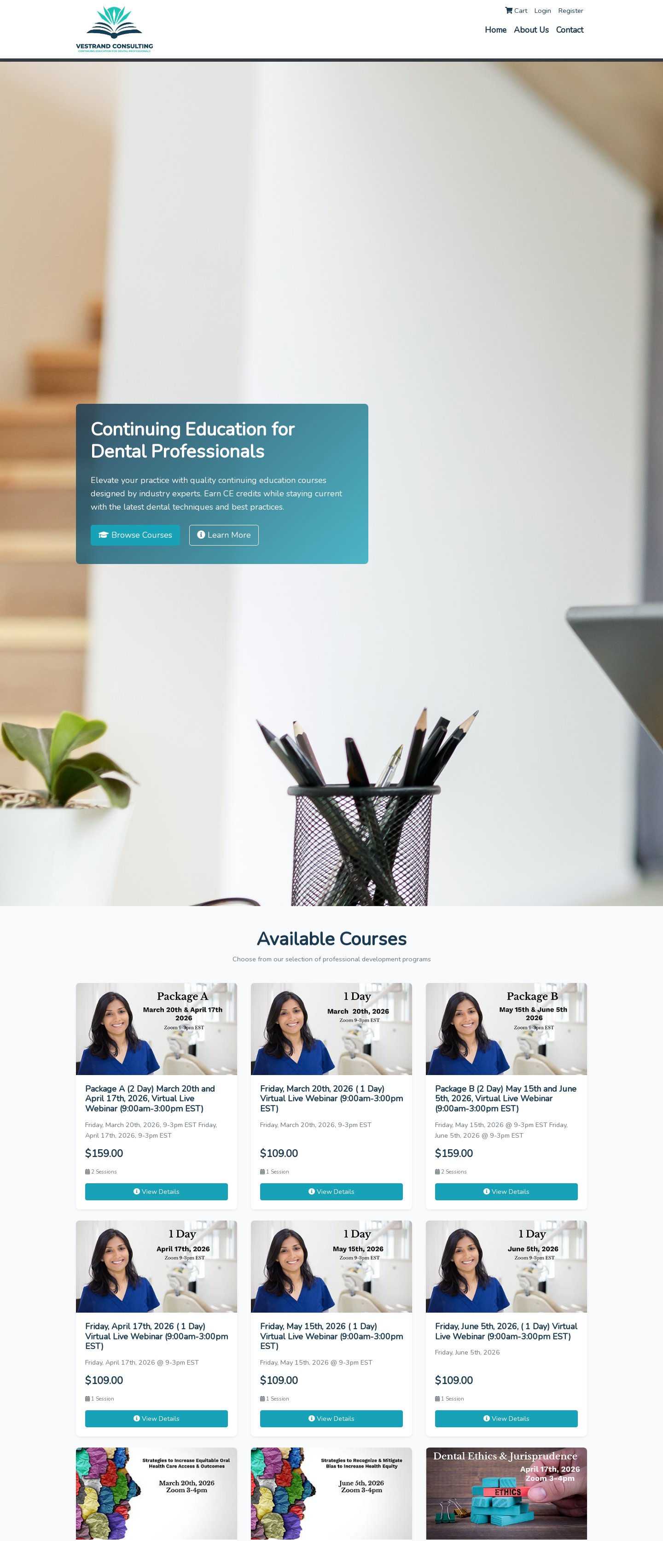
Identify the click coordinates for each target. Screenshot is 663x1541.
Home (495, 29)
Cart (516, 10)
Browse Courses (135, 535)
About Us (531, 29)
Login (543, 10)
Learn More (224, 535)
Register (570, 10)
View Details (157, 1191)
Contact (569, 29)
